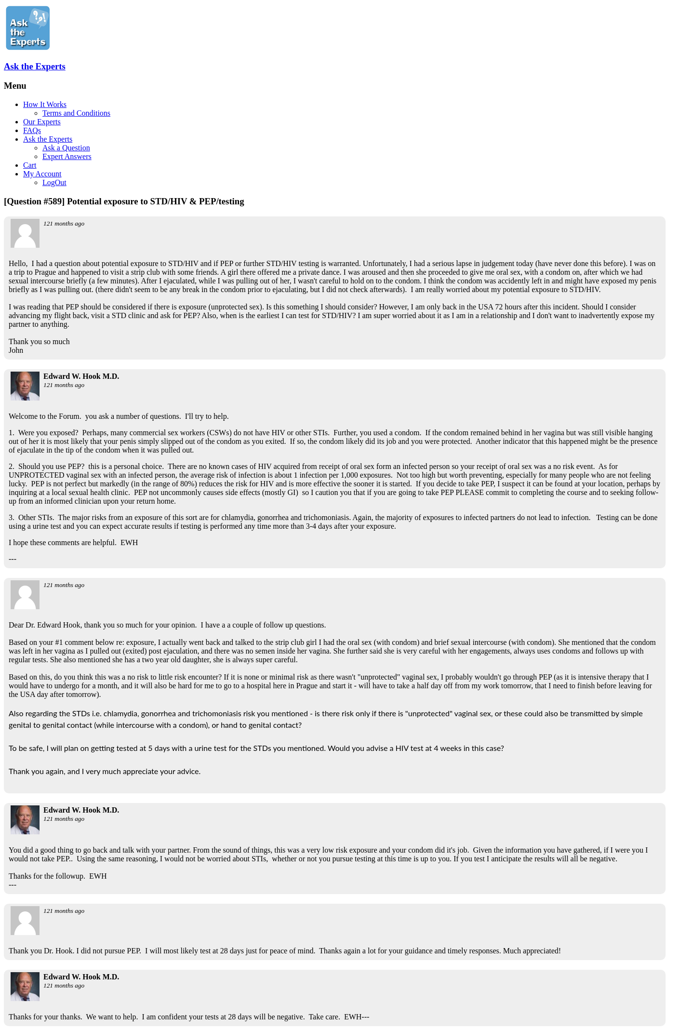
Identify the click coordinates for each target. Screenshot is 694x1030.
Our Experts (42, 122)
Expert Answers (67, 156)
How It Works (45, 104)
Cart (30, 165)
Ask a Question (66, 148)
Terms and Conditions (76, 113)
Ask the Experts (35, 66)
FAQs (32, 130)
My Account (42, 174)
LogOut (54, 182)
